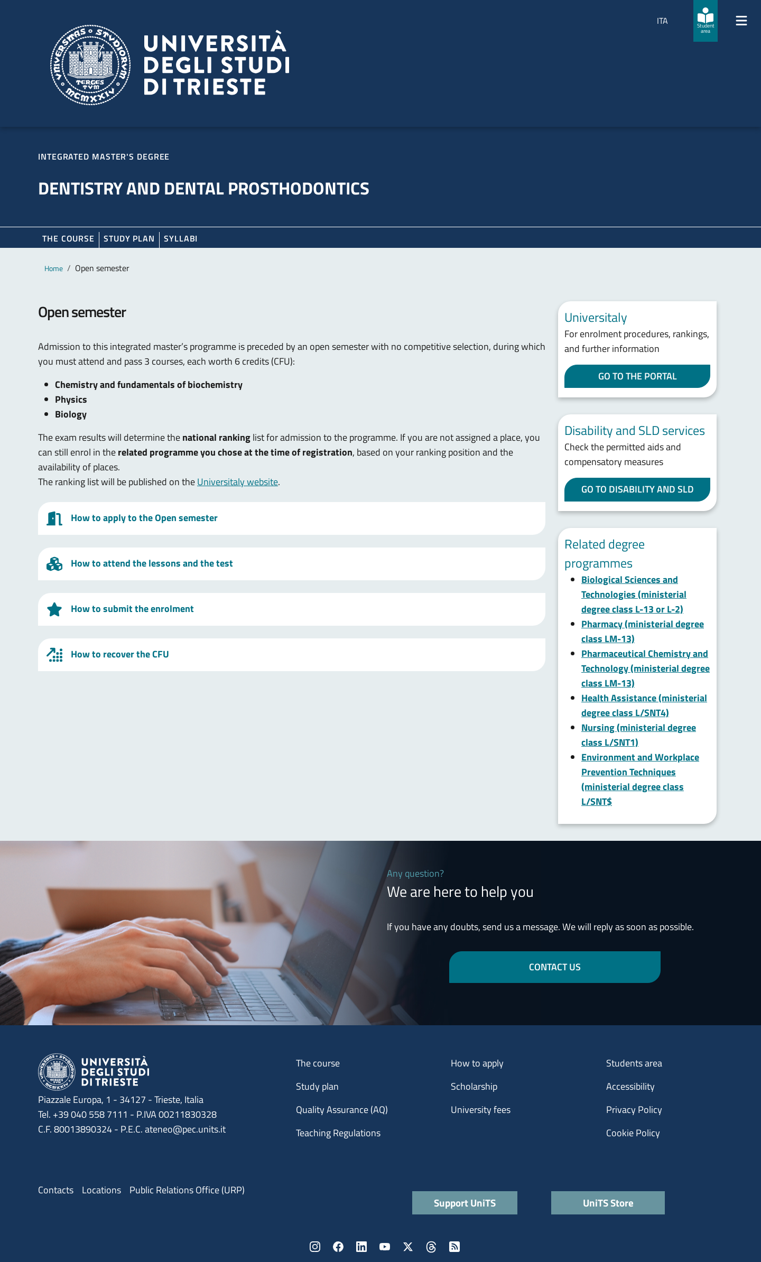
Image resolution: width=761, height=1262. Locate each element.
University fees (481, 1109)
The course (68, 238)
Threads (431, 1247)
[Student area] (705, 21)
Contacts (55, 1190)
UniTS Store (608, 1202)
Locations (101, 1190)
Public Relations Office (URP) (187, 1190)
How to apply (477, 1063)
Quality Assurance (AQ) (342, 1109)
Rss (454, 1247)
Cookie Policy (633, 1133)
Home (53, 268)
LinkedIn (361, 1247)
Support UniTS (465, 1202)
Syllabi (181, 238)
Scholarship (474, 1086)
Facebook (338, 1247)
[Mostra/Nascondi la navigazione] (741, 20)
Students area (634, 1063)
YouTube (384, 1247)
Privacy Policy (634, 1109)
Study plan (129, 238)
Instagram (315, 1247)
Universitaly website (237, 482)
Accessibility (630, 1086)
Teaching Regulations (338, 1133)
